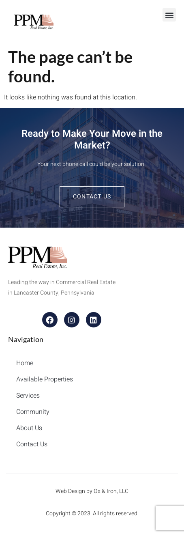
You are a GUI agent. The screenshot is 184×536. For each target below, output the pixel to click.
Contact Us (31, 444)
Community (32, 412)
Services (28, 395)
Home (24, 363)
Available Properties (44, 379)
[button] (169, 15)
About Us (29, 428)
